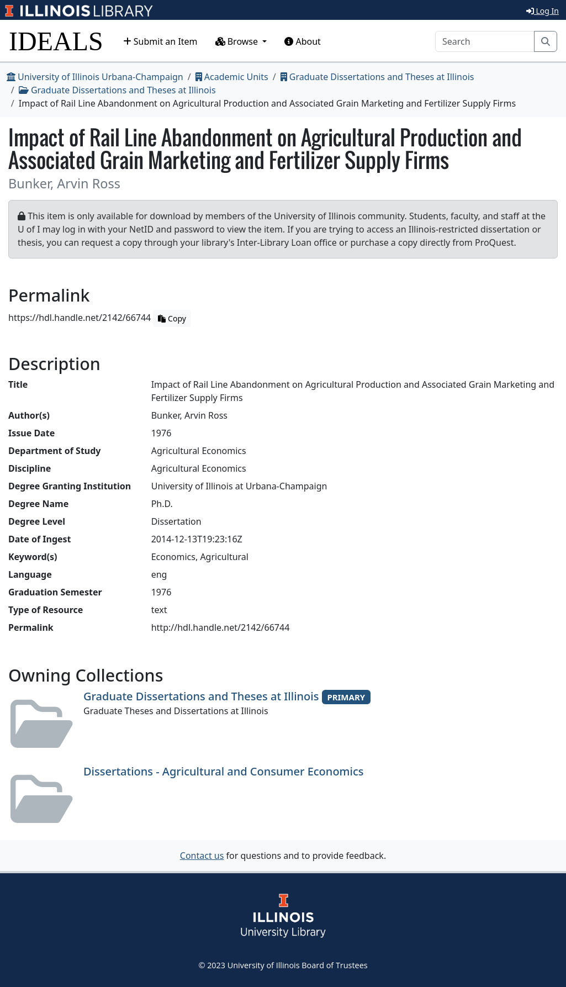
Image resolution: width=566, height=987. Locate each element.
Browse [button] (238, 41)
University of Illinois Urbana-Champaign (95, 77)
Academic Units (231, 77)
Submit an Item (160, 41)
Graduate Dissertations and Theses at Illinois (377, 77)
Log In (542, 11)
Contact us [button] (202, 855)
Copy (172, 318)
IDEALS (56, 41)
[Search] (485, 41)
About (302, 41)
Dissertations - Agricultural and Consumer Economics (223, 771)
